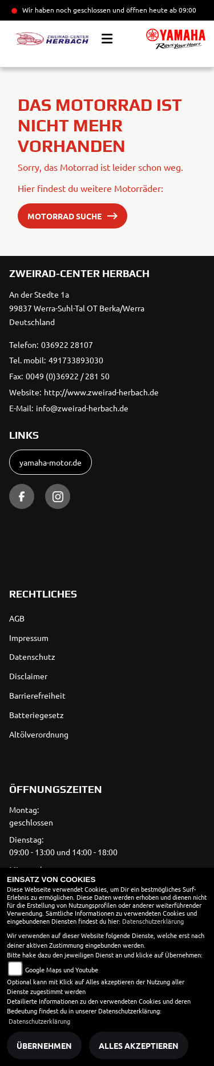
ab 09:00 (182, 9)
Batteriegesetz (36, 715)
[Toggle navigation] (107, 38)
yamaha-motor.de (50, 462)
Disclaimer (28, 676)
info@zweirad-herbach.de (82, 408)
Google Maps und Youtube (61, 969)
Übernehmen (44, 1045)
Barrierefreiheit (37, 695)
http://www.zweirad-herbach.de (101, 392)
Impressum (29, 637)
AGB (17, 618)
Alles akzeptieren (139, 1045)
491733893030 (76, 360)
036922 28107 (67, 344)
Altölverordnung (38, 734)
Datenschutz (32, 656)
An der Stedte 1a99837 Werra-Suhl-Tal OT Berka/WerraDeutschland (76, 308)
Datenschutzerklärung (153, 920)
